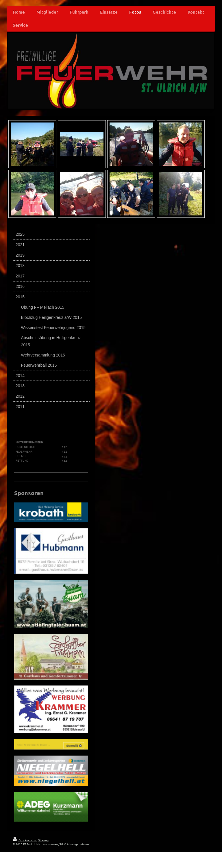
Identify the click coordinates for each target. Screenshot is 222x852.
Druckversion (25, 840)
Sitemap (43, 840)
